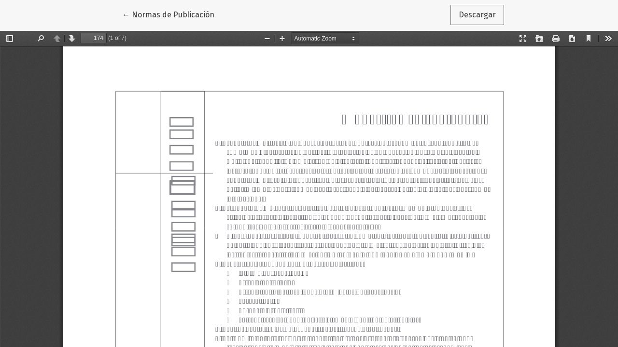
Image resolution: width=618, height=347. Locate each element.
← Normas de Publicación (172, 14)
